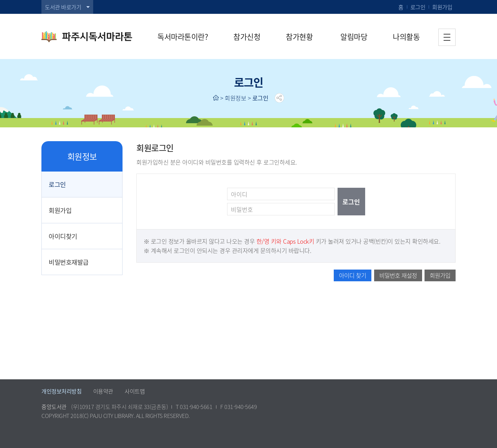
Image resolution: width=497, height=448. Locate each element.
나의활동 (406, 36)
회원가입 (442, 7)
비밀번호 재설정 (398, 275)
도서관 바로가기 (63, 7)
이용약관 (103, 391)
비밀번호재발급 (69, 261)
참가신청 (246, 36)
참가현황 (299, 36)
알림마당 (353, 36)
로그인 (418, 7)
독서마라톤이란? (182, 36)
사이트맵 (135, 391)
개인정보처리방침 (61, 391)
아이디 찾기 (352, 275)
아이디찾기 (63, 236)
